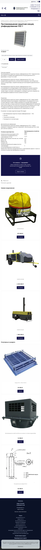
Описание (4, 67)
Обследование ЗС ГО (20, 517)
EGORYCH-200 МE (20, 279)
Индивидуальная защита (20, 538)
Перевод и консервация (20, 522)
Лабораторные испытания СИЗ (20, 531)
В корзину (20, 237)
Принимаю (20, 546)
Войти (33, 1)
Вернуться (4, 180)
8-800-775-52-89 (20, 503)
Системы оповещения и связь (20, 527)
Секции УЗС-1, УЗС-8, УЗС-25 (20, 382)
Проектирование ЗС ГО (20, 525)
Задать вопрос (20, 171)
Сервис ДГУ (20, 528)
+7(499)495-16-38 (20, 505)
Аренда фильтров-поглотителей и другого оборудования (20, 530)
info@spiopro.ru (20, 507)
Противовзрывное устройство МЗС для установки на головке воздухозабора (20, 433)
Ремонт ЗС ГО (21, 519)
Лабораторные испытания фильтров (20, 533)
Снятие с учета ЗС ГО (20, 523)
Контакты (20, 501)
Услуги (20, 515)
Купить (20, 391)
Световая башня (20, 228)
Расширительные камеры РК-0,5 (20, 483)
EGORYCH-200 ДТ (20, 329)
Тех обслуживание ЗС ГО (20, 520)
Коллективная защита (20, 535)
